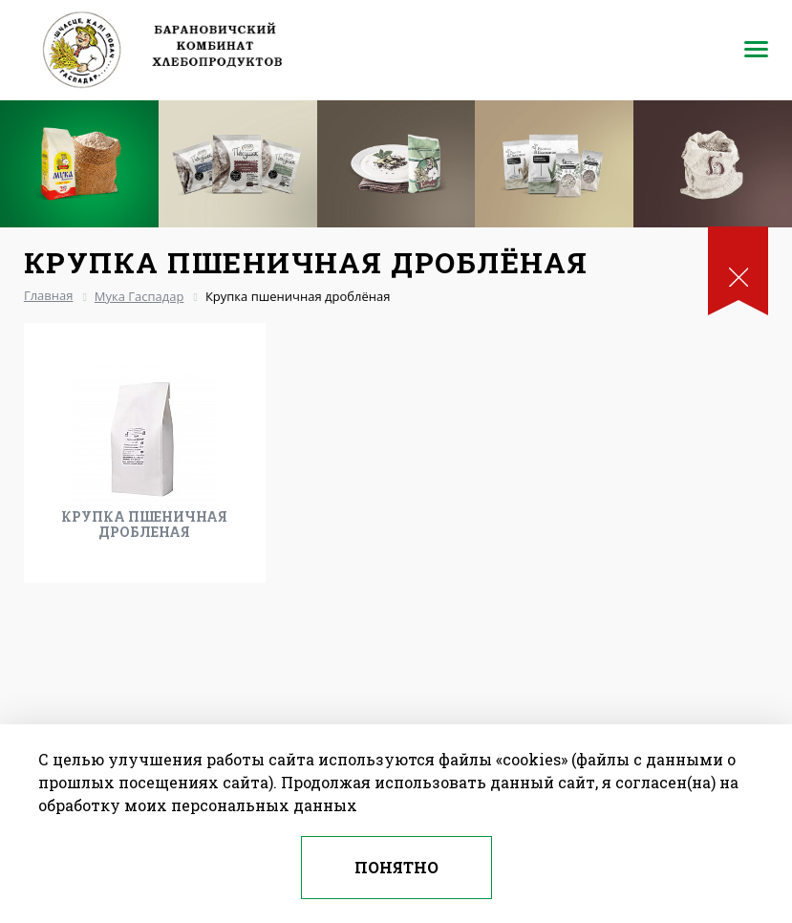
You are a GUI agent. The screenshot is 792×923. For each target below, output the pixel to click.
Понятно (396, 867)
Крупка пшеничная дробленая (144, 524)
